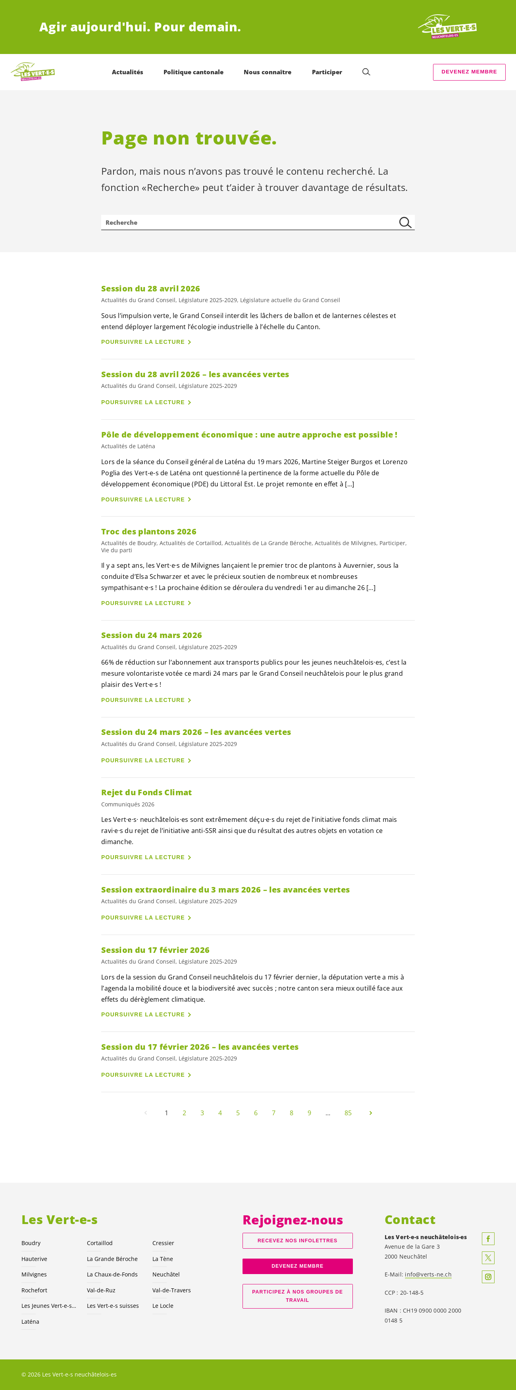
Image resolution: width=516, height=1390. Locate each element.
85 (348, 1113)
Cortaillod (100, 1243)
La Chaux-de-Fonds (112, 1274)
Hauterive (34, 1259)
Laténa (30, 1321)
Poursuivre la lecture (143, 342)
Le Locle (162, 1305)
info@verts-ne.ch (428, 1274)
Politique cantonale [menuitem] (193, 72)
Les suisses (113, 1305)
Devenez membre (469, 72)
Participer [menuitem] (327, 72)
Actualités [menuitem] (127, 72)
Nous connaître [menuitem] (267, 72)
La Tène (162, 1259)
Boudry (30, 1243)
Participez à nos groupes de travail (297, 1296)
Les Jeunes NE (49, 1305)
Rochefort (34, 1290)
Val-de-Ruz (101, 1290)
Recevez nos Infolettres (297, 1240)
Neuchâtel (166, 1274)
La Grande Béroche (112, 1259)
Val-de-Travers (171, 1290)
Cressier (163, 1243)
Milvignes (34, 1274)
